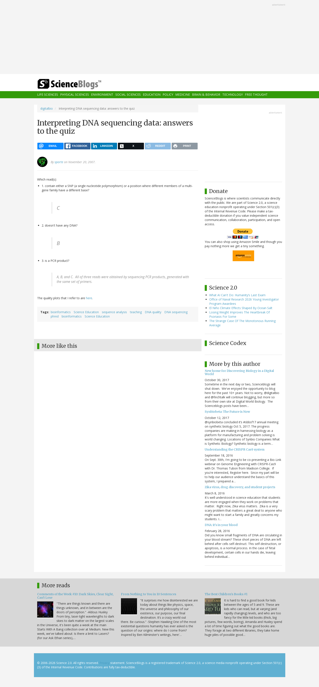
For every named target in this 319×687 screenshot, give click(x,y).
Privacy (104, 663)
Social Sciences (128, 94)
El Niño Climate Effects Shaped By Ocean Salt (240, 308)
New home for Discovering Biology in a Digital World (239, 372)
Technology (232, 94)
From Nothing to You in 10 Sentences (148, 594)
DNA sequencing (176, 312)
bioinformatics (61, 312)
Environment (102, 94)
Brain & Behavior (206, 94)
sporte (59, 162)
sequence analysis (114, 312)
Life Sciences (47, 94)
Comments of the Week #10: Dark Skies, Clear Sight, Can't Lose (75, 595)
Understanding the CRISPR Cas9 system (234, 449)
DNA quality (153, 312)
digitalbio (46, 108)
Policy (168, 94)
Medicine (182, 94)
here (89, 298)
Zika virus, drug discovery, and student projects (240, 487)
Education (151, 94)
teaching (136, 312)
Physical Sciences (74, 94)
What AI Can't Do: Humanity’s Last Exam (237, 295)
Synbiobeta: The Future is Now (227, 412)
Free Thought (256, 94)
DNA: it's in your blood (221, 525)
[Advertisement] (159, 37)
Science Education (86, 312)
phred (55, 316)
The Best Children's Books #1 (226, 594)
